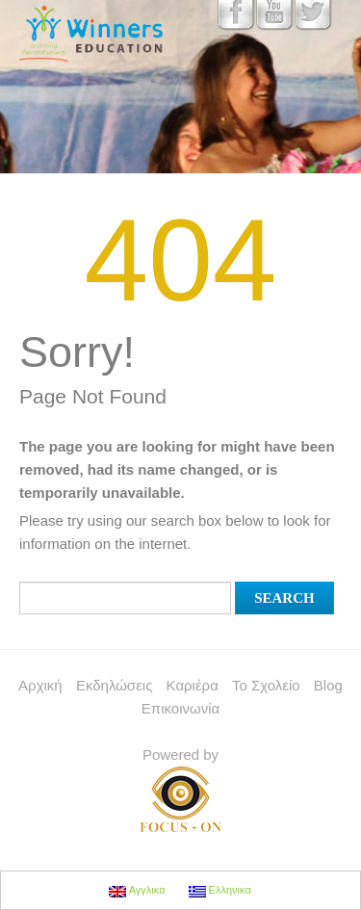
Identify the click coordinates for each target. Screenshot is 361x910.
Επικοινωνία (180, 708)
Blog (328, 685)
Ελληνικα (220, 890)
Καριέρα (193, 685)
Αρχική (40, 685)
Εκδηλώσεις (114, 685)
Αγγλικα (137, 890)
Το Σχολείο (266, 685)
